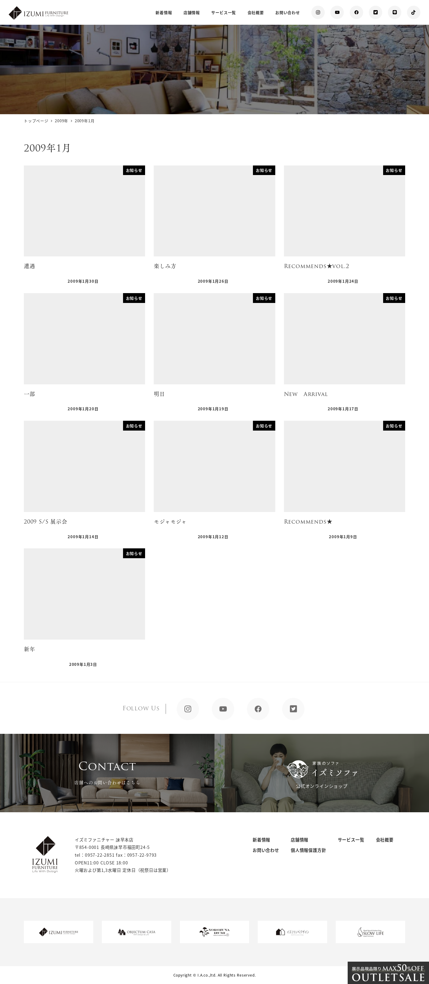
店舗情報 (299, 840)
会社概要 (385, 840)
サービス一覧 (351, 840)
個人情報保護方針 (308, 850)
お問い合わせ (266, 850)
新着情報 (261, 840)
